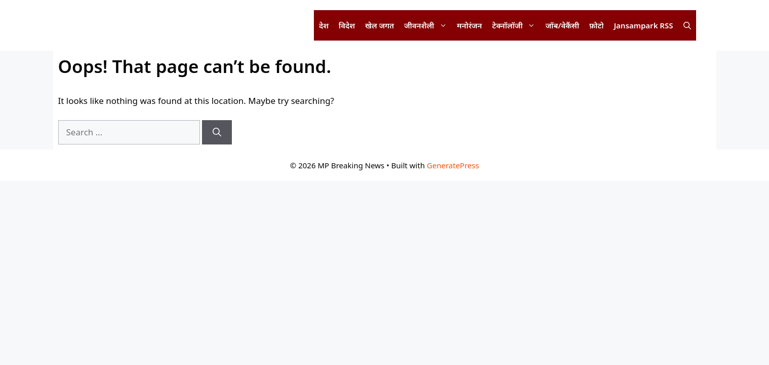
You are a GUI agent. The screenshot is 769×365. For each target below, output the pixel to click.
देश (324, 25)
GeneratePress (453, 165)
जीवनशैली (428, 25)
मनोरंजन (469, 25)
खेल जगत (379, 25)
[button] (687, 25)
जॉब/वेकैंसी (562, 25)
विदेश (347, 25)
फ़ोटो (596, 25)
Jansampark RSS (643, 25)
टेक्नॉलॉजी (516, 25)
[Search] (217, 132)
